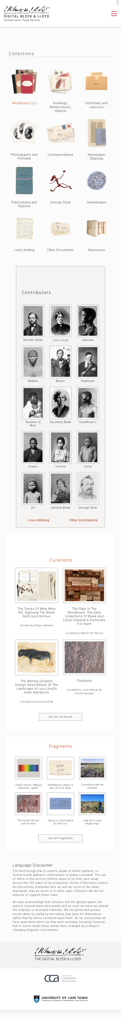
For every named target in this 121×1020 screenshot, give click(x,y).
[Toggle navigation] (114, 13)
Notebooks (21, 103)
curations (60, 560)
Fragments (60, 746)
